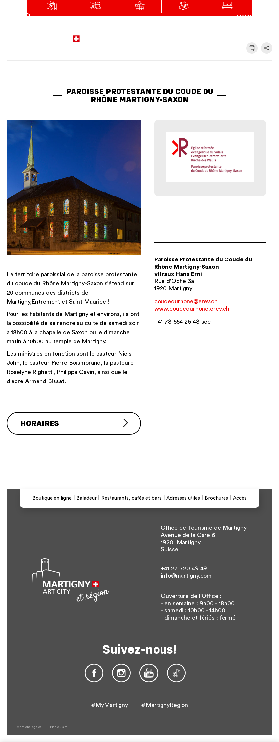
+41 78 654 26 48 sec (182, 322)
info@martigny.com (186, 576)
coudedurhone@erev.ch (186, 301)
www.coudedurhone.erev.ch (191, 309)
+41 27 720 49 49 (184, 568)
